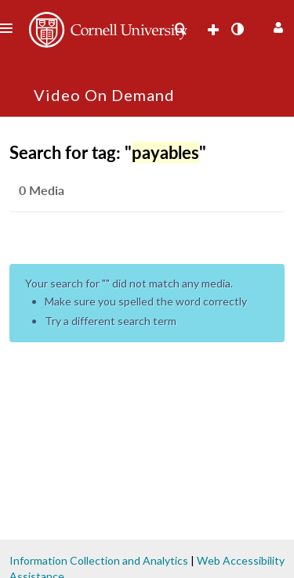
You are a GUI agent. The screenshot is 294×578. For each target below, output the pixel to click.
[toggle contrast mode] (236, 29)
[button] (276, 25)
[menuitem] (180, 29)
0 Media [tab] (41, 189)
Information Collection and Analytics (98, 560)
